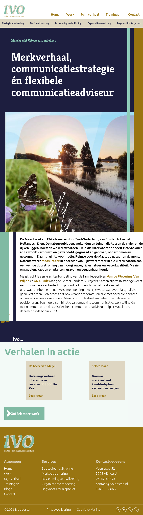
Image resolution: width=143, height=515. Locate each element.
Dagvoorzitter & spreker (129, 23)
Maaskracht (51, 261)
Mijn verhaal (90, 14)
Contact (134, 14)
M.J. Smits (42, 281)
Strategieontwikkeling (13, 23)
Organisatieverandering (99, 23)
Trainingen (113, 14)
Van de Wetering (119, 277)
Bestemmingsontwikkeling (68, 23)
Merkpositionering (39, 23)
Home (55, 14)
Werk (70, 14)
